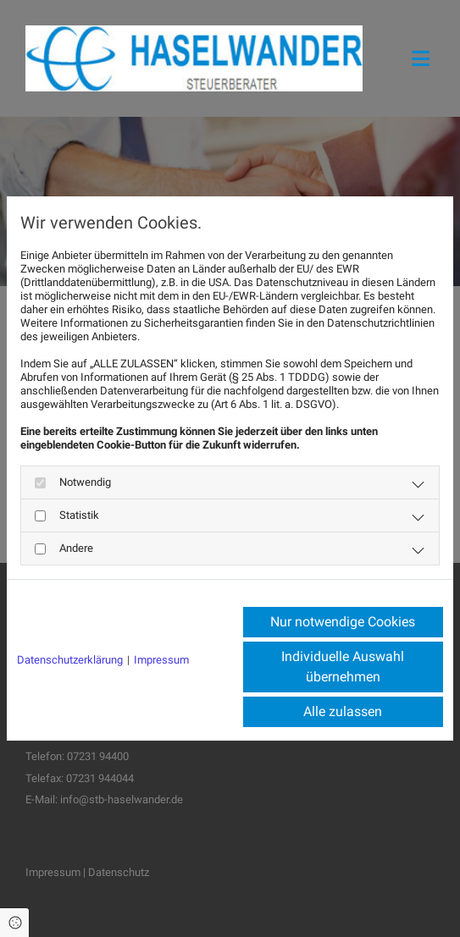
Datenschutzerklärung (70, 659)
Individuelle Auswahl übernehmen (342, 666)
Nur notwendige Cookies (342, 622)
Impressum (161, 659)
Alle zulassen (342, 711)
